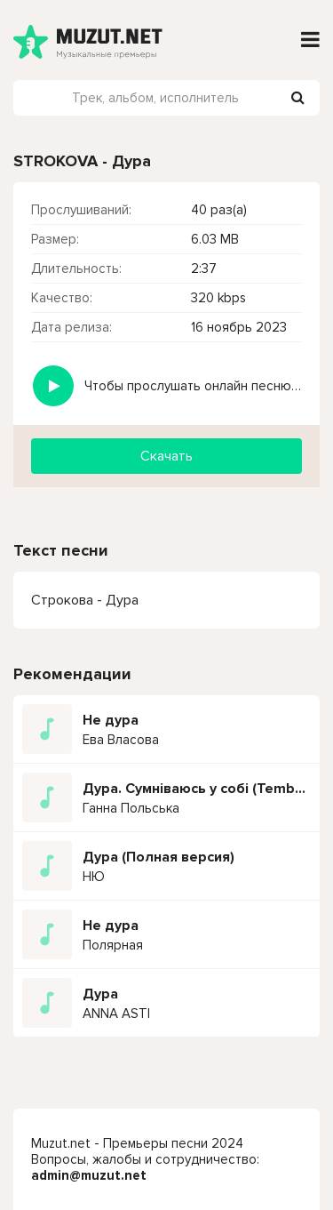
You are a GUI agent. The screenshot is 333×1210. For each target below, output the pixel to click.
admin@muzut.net (89, 1175)
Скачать (166, 456)
